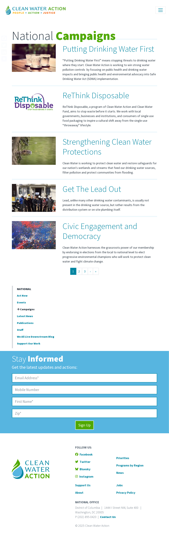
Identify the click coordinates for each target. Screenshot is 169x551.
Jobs (119, 485)
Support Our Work (28, 343)
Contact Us (108, 517)
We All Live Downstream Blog (35, 336)
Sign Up (84, 425)
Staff (20, 329)
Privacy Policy (125, 493)
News (120, 473)
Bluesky (82, 469)
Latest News (25, 316)
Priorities (122, 458)
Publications (25, 323)
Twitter (82, 462)
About (79, 493)
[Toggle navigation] (160, 10)
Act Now (22, 295)
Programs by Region (129, 465)
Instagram (84, 476)
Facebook (84, 454)
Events (21, 302)
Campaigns (26, 309)
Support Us (82, 485)
